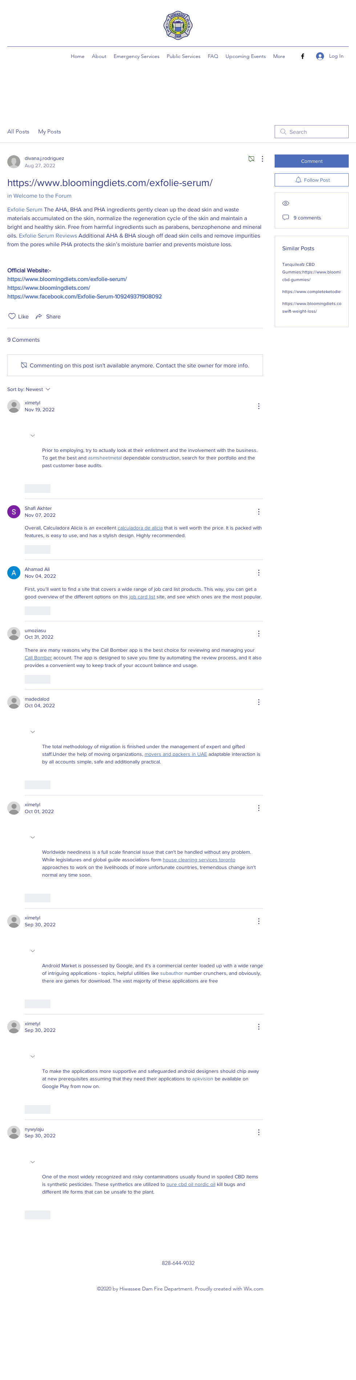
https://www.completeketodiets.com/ (318, 291)
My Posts (49, 131)
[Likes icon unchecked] (12, 316)
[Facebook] (302, 56)
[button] (33, 435)
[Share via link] (48, 316)
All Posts (18, 131)
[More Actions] (258, 159)
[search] (312, 131)
